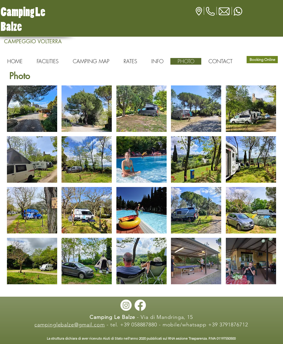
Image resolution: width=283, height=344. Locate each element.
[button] (32, 108)
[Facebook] (140, 305)
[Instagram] (126, 305)
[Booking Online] (262, 59)
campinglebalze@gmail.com (69, 324)
